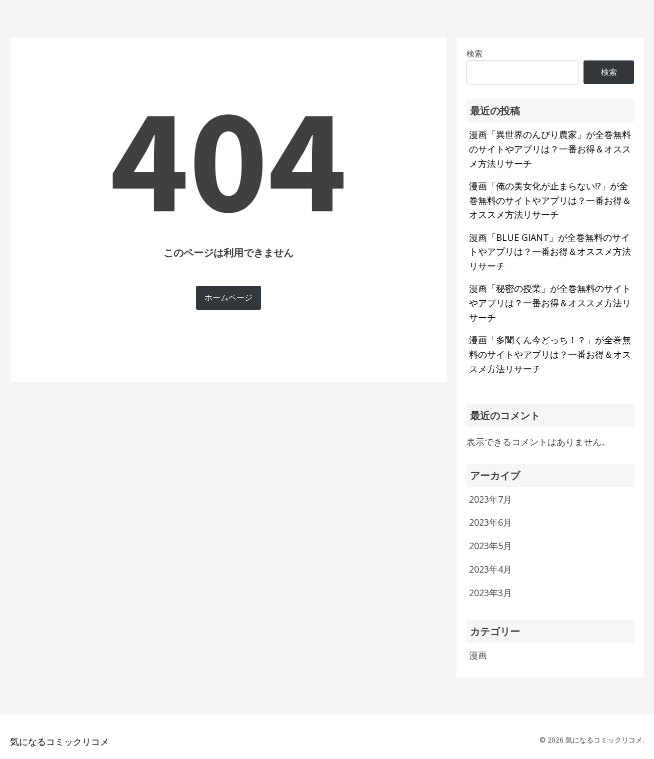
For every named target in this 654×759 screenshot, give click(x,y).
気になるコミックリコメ (59, 742)
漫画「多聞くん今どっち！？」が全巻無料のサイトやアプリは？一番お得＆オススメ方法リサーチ (550, 354)
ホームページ (228, 297)
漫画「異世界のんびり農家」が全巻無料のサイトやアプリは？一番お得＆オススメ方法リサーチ (550, 148)
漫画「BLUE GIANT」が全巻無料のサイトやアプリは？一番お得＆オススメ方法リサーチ (550, 251)
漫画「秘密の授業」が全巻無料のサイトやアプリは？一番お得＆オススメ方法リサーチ (550, 302)
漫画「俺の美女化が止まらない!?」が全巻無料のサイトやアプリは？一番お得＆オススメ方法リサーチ (550, 200)
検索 (609, 71)
